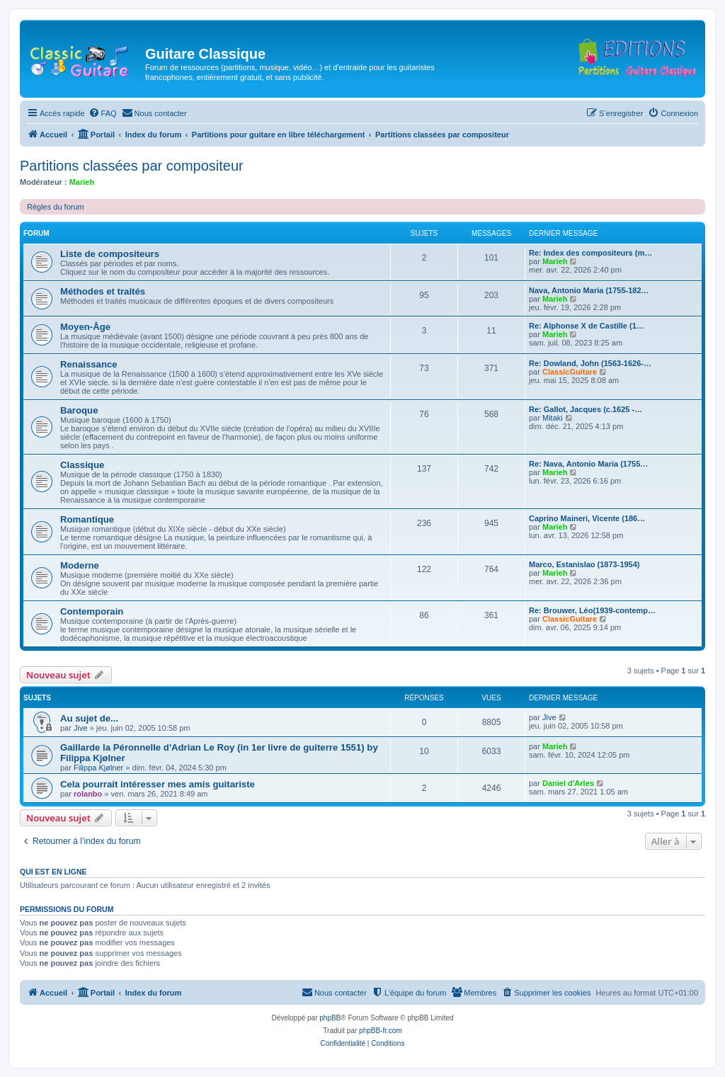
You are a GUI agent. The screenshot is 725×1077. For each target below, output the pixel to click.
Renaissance (89, 364)
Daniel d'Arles (568, 783)
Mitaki (552, 418)
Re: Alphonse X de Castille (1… (586, 325)
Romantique (87, 519)
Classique (82, 465)
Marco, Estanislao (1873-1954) (584, 564)
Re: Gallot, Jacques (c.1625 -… (585, 409)
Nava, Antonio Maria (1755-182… (589, 290)
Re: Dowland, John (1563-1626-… (590, 363)
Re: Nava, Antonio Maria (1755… (588, 464)
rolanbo (88, 794)
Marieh (81, 182)
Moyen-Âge (85, 326)
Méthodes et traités (102, 291)
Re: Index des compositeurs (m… (590, 253)
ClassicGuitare (569, 371)
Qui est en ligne (53, 871)
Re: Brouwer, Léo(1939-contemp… (592, 610)
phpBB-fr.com (380, 1031)
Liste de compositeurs (109, 254)
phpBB (330, 1018)
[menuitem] (103, 113)
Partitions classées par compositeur (132, 165)
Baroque (79, 410)
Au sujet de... (89, 718)
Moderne (79, 565)
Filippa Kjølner (98, 767)
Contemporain (91, 611)
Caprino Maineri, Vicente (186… (587, 518)
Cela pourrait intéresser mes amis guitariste (157, 784)
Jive (81, 728)
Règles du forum (55, 207)
